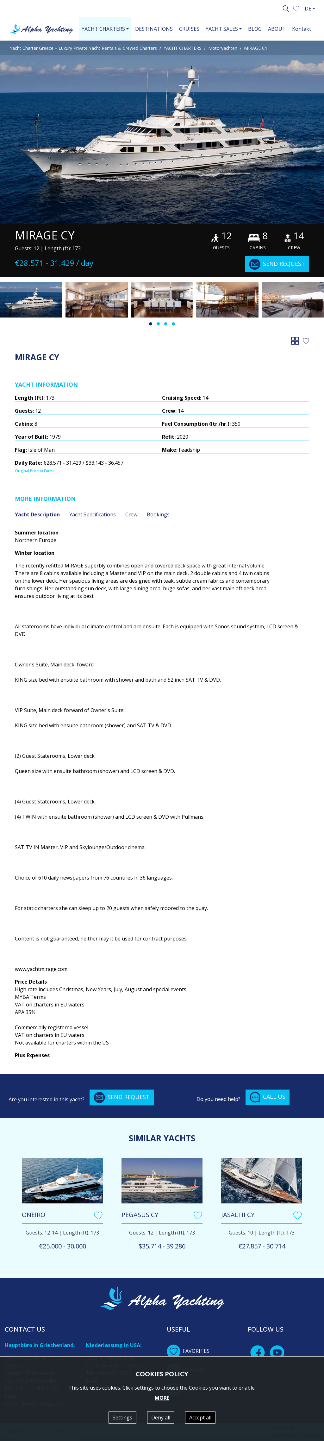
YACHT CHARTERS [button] (103, 28)
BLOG (255, 28)
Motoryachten (222, 48)
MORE (162, 1397)
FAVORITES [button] (188, 1350)
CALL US (267, 1097)
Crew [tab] (131, 514)
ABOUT (277, 28)
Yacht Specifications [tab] (92, 514)
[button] (296, 7)
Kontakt (301, 28)
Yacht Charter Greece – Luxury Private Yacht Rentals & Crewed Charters (83, 48)
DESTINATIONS (154, 28)
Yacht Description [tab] (37, 514)
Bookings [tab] (158, 514)
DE (308, 8)
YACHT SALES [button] (222, 28)
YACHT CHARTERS (183, 48)
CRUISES (189, 28)
